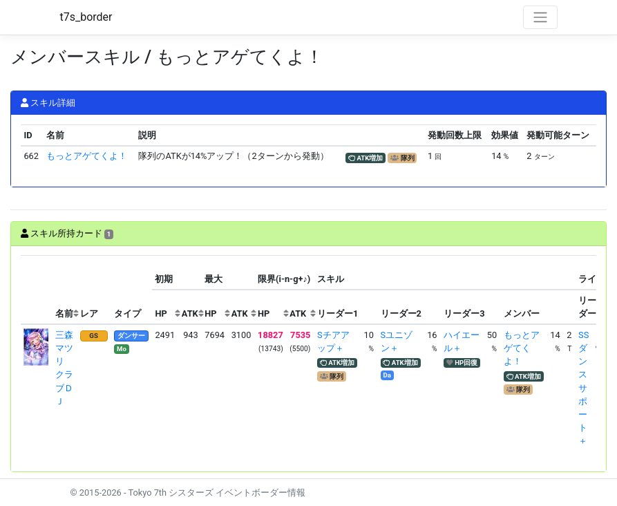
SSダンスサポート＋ (583, 388)
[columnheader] (37, 290)
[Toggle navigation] (540, 17)
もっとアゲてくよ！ (86, 156)
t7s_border (86, 17)
